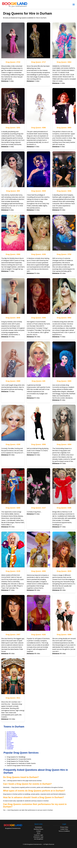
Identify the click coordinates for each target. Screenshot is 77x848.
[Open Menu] (73, 4)
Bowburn (9, 739)
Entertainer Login (38, 837)
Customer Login (38, 835)
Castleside (10, 748)
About (38, 833)
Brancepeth (10, 742)
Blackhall (9, 738)
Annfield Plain (11, 732)
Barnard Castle (11, 733)
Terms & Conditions (64, 831)
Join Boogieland (38, 839)
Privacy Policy (64, 827)
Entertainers (38, 827)
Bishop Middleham (12, 736)
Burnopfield (10, 745)
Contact (38, 831)
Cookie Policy (64, 829)
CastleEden (10, 747)
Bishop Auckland (12, 735)
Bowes (9, 741)
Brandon (9, 744)
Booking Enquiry (38, 829)
